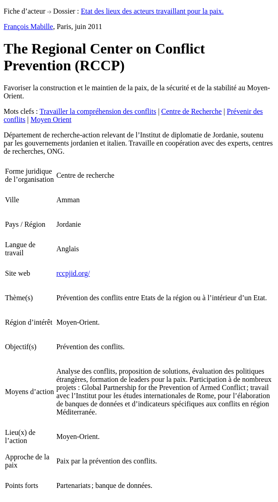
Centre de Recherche (191, 111)
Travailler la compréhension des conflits (97, 111)
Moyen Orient (50, 119)
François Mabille (28, 26)
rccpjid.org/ (73, 273)
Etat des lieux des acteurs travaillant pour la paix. (152, 11)
